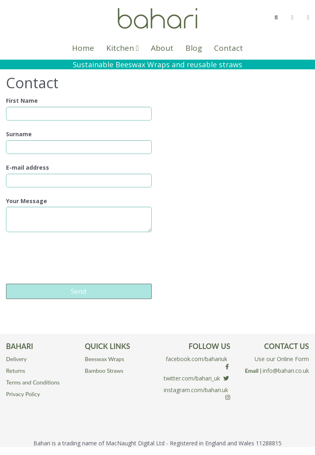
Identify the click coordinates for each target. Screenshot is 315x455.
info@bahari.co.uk (286, 370)
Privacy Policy (23, 394)
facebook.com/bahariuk (196, 359)
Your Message (26, 201)
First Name (22, 100)
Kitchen (122, 48)
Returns (15, 370)
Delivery (16, 358)
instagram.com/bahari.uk (196, 390)
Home (83, 48)
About (162, 48)
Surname (19, 134)
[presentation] (67, 258)
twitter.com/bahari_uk (192, 378)
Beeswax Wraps (104, 358)
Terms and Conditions (33, 382)
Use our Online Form (282, 359)
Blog (193, 48)
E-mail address (27, 167)
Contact (228, 48)
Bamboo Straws (104, 370)
